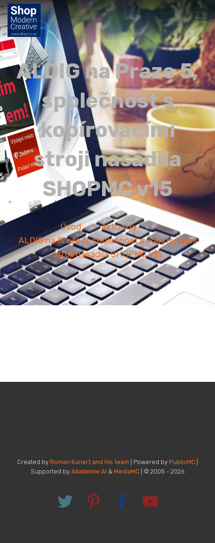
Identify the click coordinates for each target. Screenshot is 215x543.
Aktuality (119, 227)
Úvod (70, 227)
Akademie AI (89, 471)
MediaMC (126, 471)
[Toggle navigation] (200, 15)
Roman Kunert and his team (90, 461)
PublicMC (182, 461)
